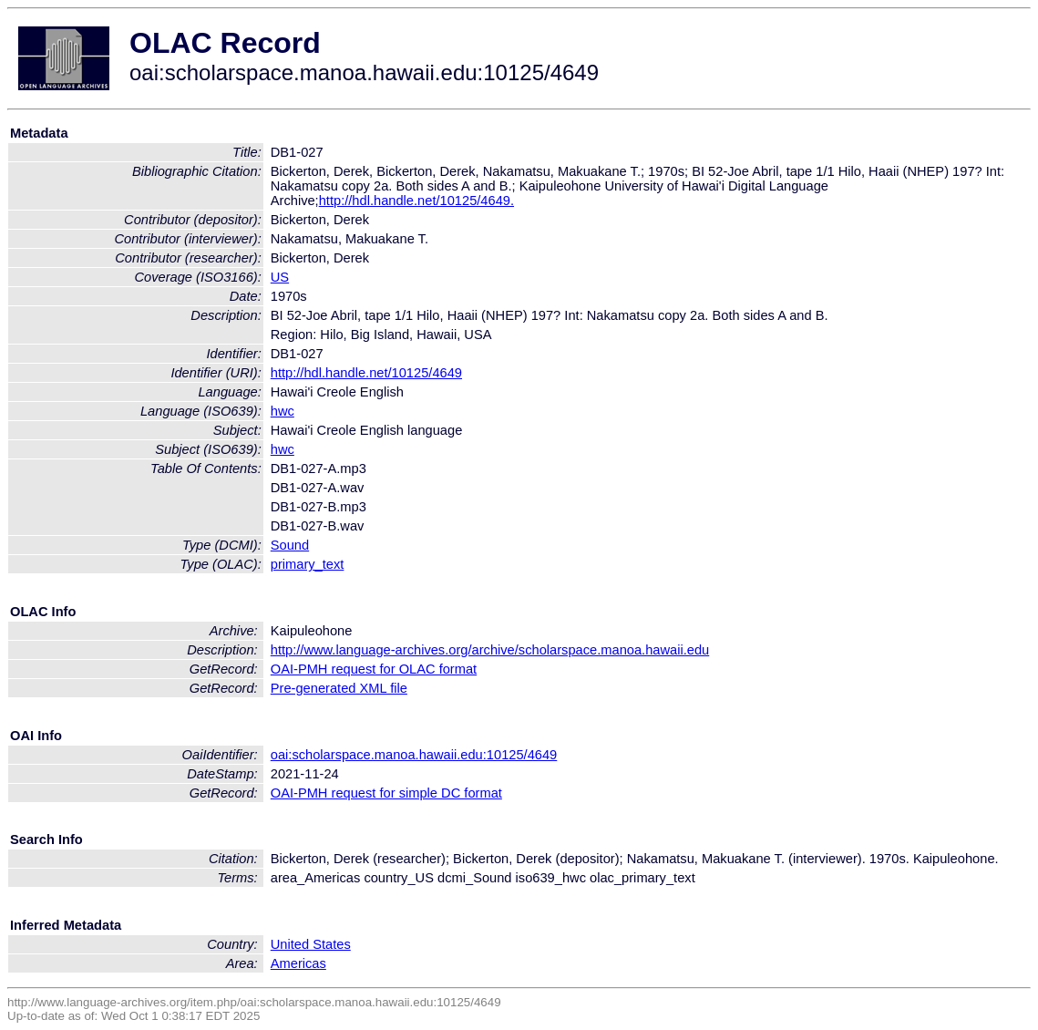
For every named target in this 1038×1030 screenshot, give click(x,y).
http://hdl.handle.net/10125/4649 (366, 373)
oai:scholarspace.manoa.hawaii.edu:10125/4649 (414, 754)
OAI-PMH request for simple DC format (386, 793)
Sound (290, 545)
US (280, 277)
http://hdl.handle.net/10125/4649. (416, 200)
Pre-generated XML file (339, 688)
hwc (282, 411)
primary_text (307, 564)
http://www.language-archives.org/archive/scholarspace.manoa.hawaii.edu (490, 650)
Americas (298, 963)
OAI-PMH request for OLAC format (374, 669)
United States (311, 944)
